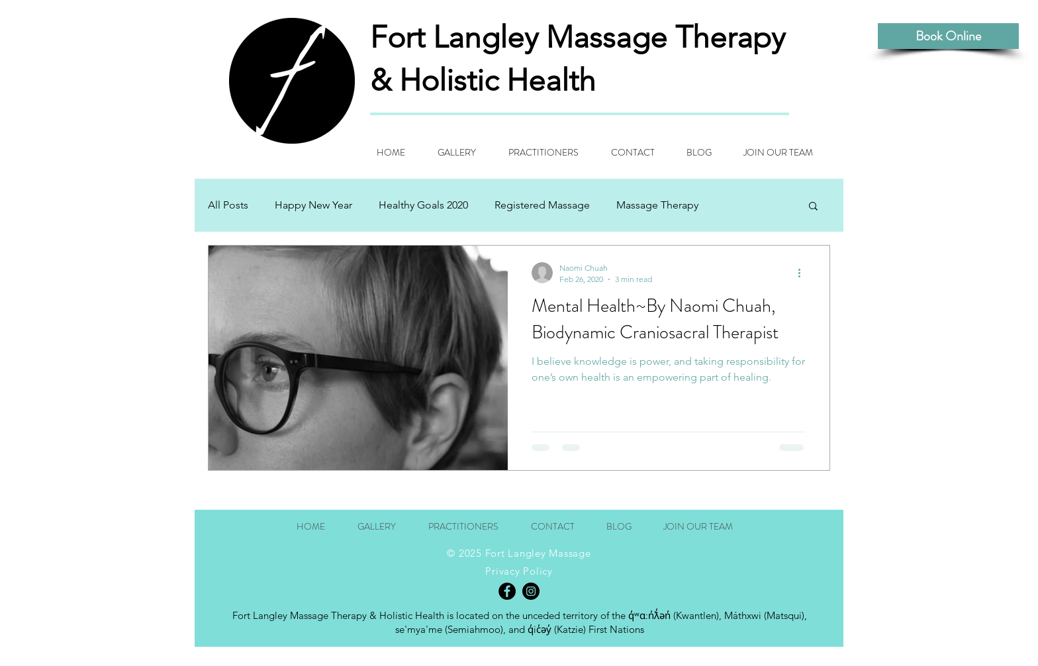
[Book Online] (948, 36)
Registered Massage (542, 205)
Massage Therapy (657, 205)
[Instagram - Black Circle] (531, 591)
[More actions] (804, 273)
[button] (813, 207)
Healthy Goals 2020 (423, 205)
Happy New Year (313, 205)
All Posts (228, 205)
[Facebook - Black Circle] (507, 591)
